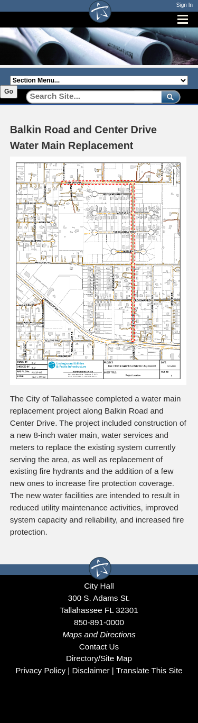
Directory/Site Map (99, 658)
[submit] (168, 96)
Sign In (184, 5)
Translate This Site (149, 670)
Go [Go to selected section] (8, 91)
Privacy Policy (40, 670)
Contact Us (99, 646)
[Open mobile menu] (182, 19)
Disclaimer (90, 670)
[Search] (90, 96)
